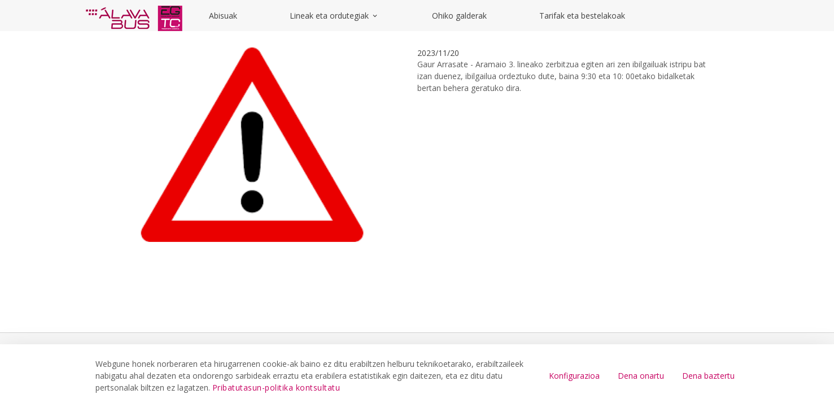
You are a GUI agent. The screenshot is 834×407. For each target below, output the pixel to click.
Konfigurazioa (574, 375)
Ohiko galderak (459, 15)
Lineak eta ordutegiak (334, 15)
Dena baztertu (708, 375)
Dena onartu (641, 375)
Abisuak (223, 15)
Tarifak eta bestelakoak (582, 15)
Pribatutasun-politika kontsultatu (276, 387)
